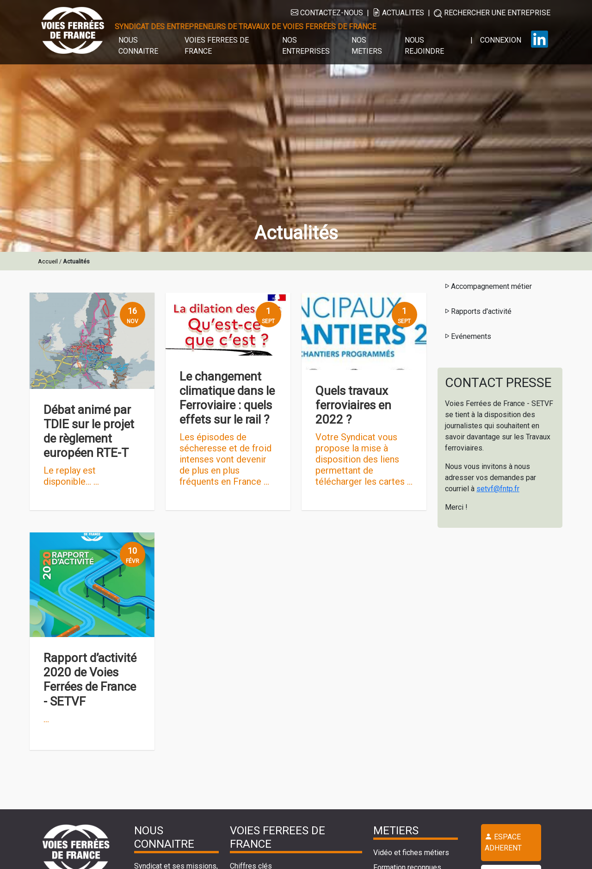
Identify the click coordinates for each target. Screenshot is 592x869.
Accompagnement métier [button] (488, 286)
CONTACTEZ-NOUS (327, 12)
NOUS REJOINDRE (424, 46)
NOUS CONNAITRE (138, 46)
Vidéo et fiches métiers (411, 852)
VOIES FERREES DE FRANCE (217, 46)
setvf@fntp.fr (497, 488)
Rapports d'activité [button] (478, 311)
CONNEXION (500, 40)
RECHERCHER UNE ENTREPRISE (492, 13)
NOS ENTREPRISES (306, 46)
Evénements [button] (467, 336)
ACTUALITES (398, 12)
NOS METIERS (367, 46)
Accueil (48, 261)
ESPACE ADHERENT (503, 842)
